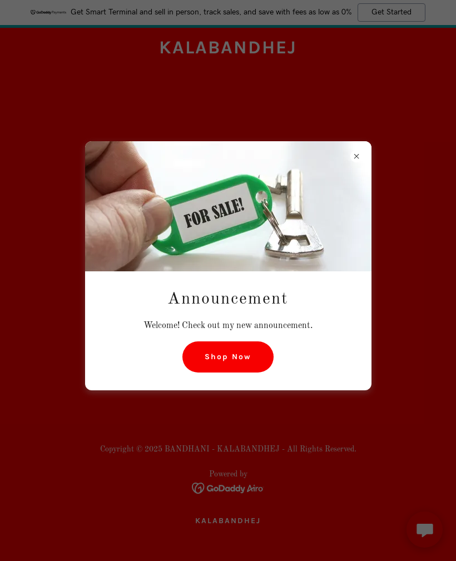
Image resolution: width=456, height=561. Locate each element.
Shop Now (228, 356)
